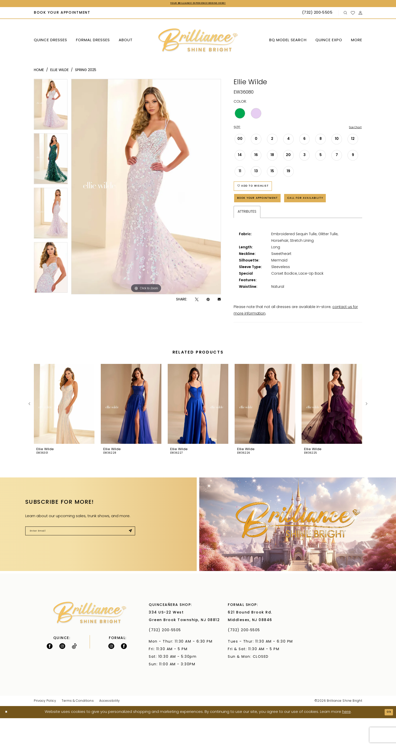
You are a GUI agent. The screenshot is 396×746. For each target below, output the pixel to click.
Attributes (247, 240)
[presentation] (64, 432)
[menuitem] (62, 14)
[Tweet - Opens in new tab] (197, 300)
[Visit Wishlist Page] (353, 14)
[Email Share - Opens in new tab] (219, 301)
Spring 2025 (85, 71)
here (346, 740)
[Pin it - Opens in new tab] (208, 300)
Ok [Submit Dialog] (387, 740)
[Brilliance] (198, 41)
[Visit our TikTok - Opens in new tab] (74, 674)
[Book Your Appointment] (62, 14)
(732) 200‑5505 (166, 658)
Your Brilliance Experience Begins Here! (198, 4)
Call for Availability (263, 224)
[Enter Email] (80, 561)
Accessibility (109, 729)
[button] (360, 14)
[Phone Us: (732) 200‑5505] (318, 14)
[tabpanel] (51, 107)
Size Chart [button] (353, 129)
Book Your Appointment (266, 208)
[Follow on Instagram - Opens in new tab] (62, 674)
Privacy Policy (45, 729)
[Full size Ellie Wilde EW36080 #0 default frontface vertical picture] (146, 187)
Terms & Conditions (78, 729)
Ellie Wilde (59, 71)
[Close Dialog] (7, 740)
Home (39, 71)
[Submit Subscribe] (128, 560)
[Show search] (345, 14)
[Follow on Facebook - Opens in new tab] (49, 674)
